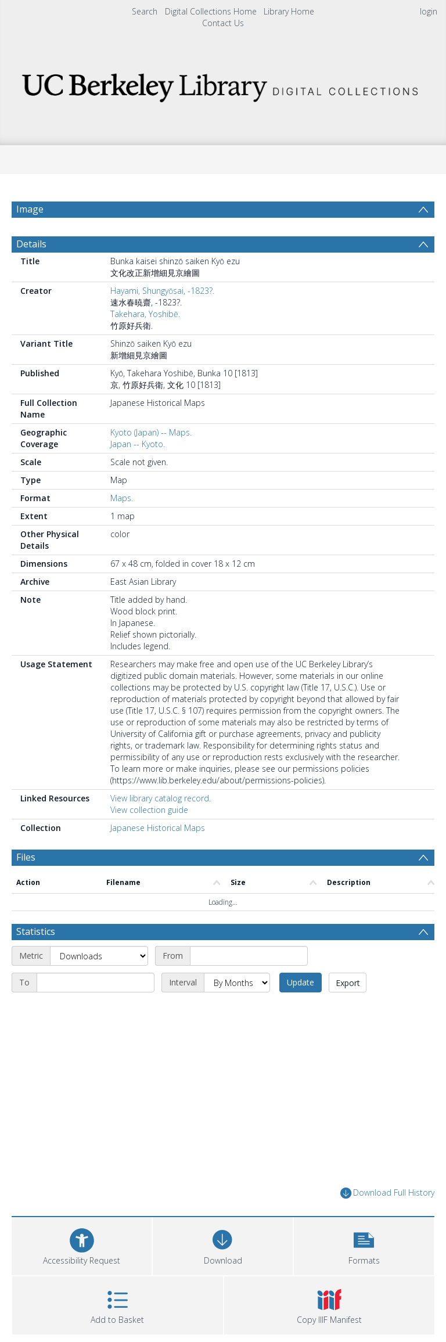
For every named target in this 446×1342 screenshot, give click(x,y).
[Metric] (99, 962)
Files (25, 863)
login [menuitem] (428, 11)
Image (30, 209)
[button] (364, 1250)
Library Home (289, 11)
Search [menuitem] (144, 11)
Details (31, 250)
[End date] (95, 989)
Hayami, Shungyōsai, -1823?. (162, 297)
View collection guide (149, 816)
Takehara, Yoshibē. (145, 320)
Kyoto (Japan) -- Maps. (151, 438)
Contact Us (223, 22)
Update (300, 988)
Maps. (121, 504)
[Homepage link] (222, 84)
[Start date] (249, 962)
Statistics (35, 937)
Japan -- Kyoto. (137, 450)
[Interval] (237, 989)
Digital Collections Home (211, 11)
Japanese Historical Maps (157, 834)
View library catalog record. (160, 804)
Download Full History (387, 1199)
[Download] (223, 1250)
